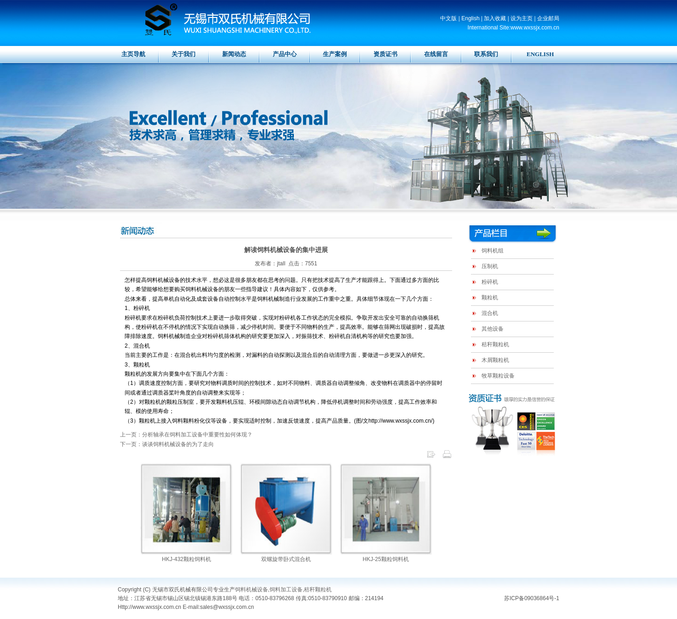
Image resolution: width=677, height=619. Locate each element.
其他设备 (493, 329)
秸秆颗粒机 (495, 344)
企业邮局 (548, 18)
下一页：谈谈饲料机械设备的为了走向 (167, 444)
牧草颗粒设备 (498, 376)
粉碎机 (490, 282)
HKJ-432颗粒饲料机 (186, 559)
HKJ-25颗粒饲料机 (386, 559)
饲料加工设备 (286, 589)
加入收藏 (495, 18)
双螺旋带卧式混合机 (286, 559)
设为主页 (522, 18)
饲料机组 (493, 250)
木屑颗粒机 (495, 360)
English (470, 18)
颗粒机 (490, 297)
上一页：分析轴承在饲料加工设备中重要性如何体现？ (186, 434)
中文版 (448, 18)
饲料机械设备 (251, 589)
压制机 (490, 266)
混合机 (490, 313)
